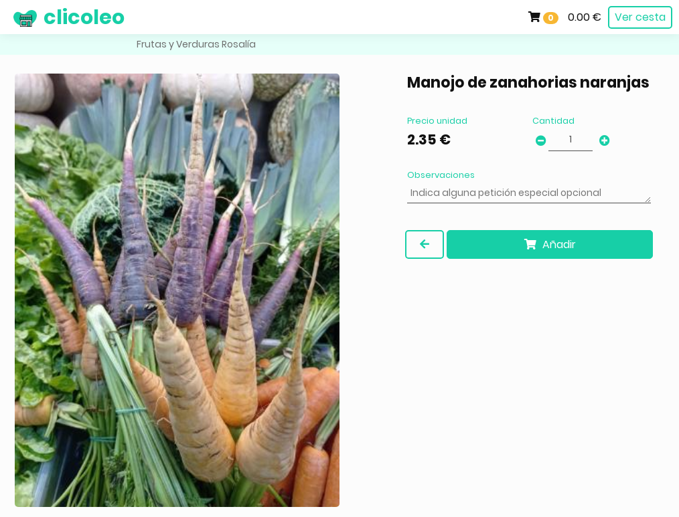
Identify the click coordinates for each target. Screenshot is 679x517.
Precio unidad (437, 120)
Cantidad (553, 120)
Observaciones (441, 175)
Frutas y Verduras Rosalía (196, 44)
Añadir (550, 244)
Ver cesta (640, 17)
